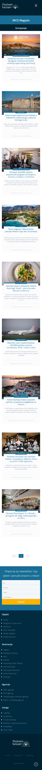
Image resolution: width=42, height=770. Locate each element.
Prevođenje (7, 726)
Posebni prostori (9, 636)
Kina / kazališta (9, 630)
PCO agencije (8, 693)
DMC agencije (8, 689)
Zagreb (6, 649)
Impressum (18, 755)
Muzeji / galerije (9, 633)
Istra (5, 656)
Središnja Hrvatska (10, 653)
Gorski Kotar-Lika (9, 673)
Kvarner (6, 659)
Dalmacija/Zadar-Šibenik (13, 663)
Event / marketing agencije (13, 699)
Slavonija (6, 676)
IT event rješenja (9, 719)
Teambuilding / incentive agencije (15, 696)
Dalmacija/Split (9, 666)
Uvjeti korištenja (19, 763)
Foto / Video (8, 729)
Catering (6, 712)
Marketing (29, 755)
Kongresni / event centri (12, 623)
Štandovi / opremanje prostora (15, 723)
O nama (7, 755)
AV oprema (7, 716)
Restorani (7, 626)
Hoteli (5, 619)
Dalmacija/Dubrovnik (11, 670)
